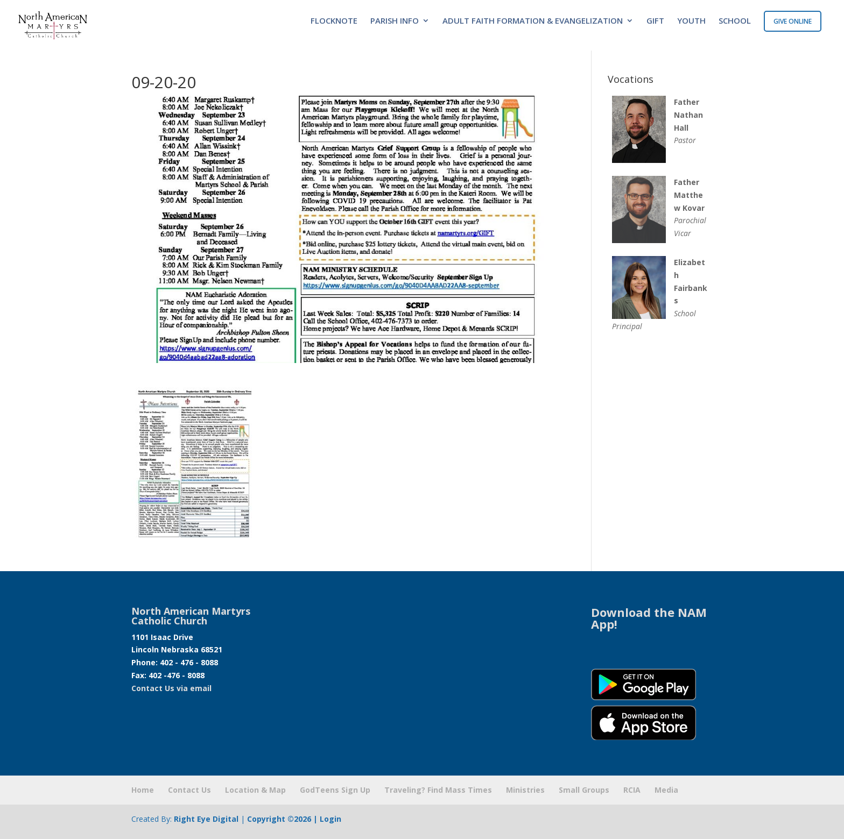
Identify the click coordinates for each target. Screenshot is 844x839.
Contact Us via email (171, 688)
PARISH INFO (394, 21)
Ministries (525, 790)
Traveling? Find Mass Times (438, 790)
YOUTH (691, 21)
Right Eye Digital (206, 819)
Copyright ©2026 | (283, 819)
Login (330, 819)
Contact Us (189, 790)
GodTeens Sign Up (335, 790)
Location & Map (255, 790)
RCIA (632, 790)
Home (142, 790)
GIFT (655, 21)
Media (666, 790)
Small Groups (584, 790)
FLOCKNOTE (334, 21)
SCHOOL (735, 21)
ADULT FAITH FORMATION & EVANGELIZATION (532, 21)
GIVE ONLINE (792, 21)
